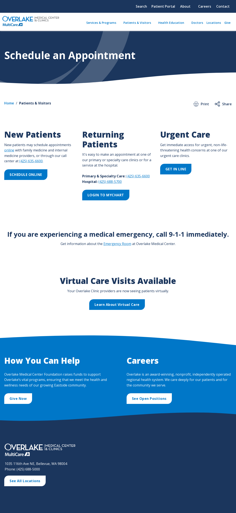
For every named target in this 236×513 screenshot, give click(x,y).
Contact (223, 6)
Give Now (18, 398)
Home (9, 103)
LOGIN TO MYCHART (106, 195)
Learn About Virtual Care (117, 304)
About (185, 6)
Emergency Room (117, 243)
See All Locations (25, 481)
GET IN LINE (175, 169)
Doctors (197, 23)
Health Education (171, 23)
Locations (213, 23)
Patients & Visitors (137, 23)
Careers (204, 6)
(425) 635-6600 (31, 161)
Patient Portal (163, 6)
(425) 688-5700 (110, 181)
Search (141, 6)
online (9, 150)
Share (223, 104)
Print (201, 104)
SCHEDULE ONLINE (26, 174)
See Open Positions (149, 398)
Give (227, 23)
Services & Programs (101, 23)
